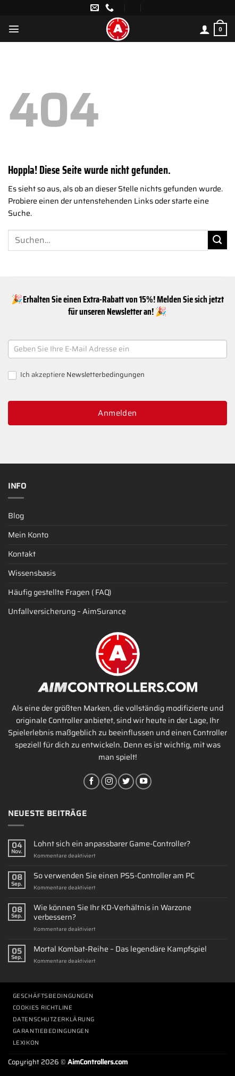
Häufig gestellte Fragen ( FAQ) (59, 592)
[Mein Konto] (204, 29)
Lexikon (26, 1042)
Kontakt (22, 554)
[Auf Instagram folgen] (109, 781)
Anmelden (117, 413)
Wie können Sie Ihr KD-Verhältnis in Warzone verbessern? (112, 912)
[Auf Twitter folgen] (126, 781)
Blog (16, 516)
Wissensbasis (32, 573)
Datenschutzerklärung (54, 1019)
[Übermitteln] (217, 240)
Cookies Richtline (42, 1007)
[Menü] (14, 28)
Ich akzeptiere (76, 375)
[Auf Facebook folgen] (91, 781)
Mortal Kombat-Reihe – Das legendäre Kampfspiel (120, 949)
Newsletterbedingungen (105, 374)
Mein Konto (28, 535)
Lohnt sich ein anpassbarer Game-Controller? (111, 843)
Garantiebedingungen (51, 1031)
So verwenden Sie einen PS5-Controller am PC (114, 875)
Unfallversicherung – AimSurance (67, 611)
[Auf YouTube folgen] (144, 781)
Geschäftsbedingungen (53, 996)
